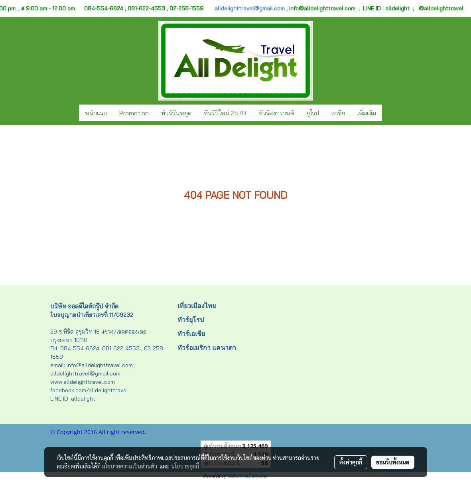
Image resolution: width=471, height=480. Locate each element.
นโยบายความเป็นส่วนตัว (129, 466)
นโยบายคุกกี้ (185, 466)
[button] (389, 113)
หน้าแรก (96, 113)
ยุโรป (312, 113)
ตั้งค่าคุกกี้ (350, 462)
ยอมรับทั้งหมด (393, 462)
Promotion (134, 113)
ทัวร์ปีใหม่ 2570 (225, 113)
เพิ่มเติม (366, 113)
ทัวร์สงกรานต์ (276, 113)
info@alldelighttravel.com (322, 8)
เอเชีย (338, 113)
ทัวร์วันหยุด (176, 113)
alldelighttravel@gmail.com (250, 8)
